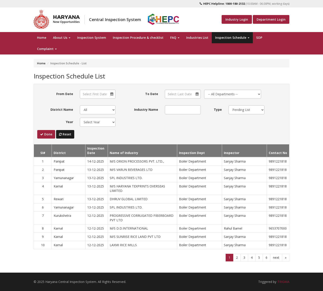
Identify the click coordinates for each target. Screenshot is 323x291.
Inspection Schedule (232, 37)
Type (218, 109)
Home (41, 37)
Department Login (271, 19)
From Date (64, 94)
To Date (151, 94)
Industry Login (236, 19)
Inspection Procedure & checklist (138, 37)
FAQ (174, 37)
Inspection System (91, 37)
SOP (259, 37)
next (276, 257)
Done (46, 134)
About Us (61, 37)
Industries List (197, 37)
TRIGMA (283, 282)
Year (69, 122)
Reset (65, 134)
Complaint (47, 49)
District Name (61, 109)
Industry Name (146, 109)
